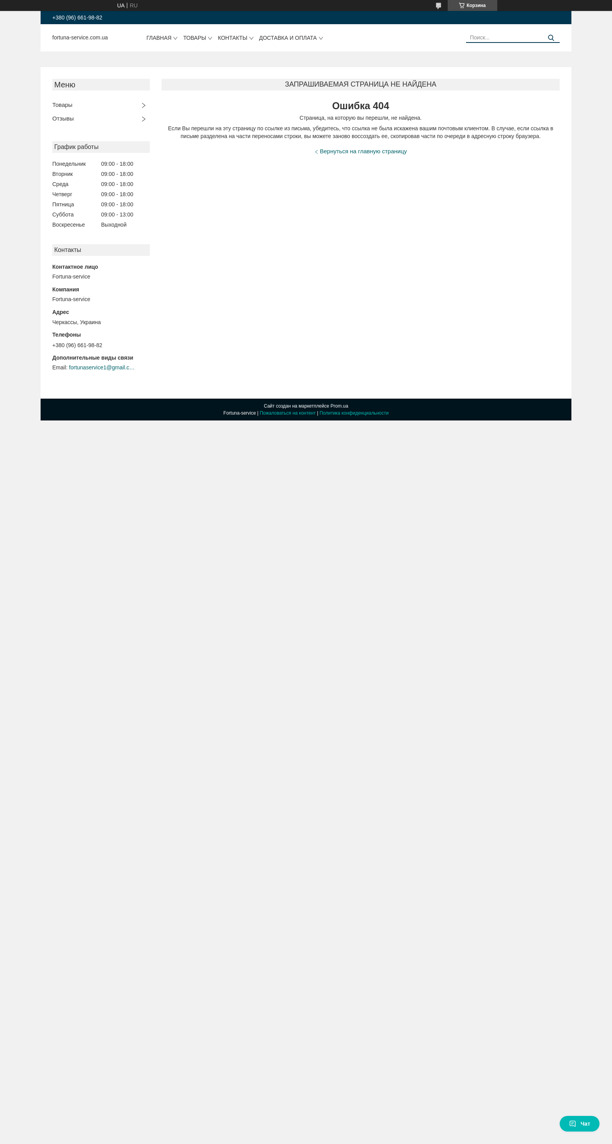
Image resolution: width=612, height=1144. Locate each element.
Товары (194, 38)
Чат (579, 1123)
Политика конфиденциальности (354, 413)
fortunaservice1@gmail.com (102, 367)
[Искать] (551, 38)
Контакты (232, 38)
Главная (158, 38)
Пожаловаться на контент (287, 413)
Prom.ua (339, 406)
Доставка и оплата (288, 38)
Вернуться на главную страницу (363, 151)
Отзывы (63, 118)
